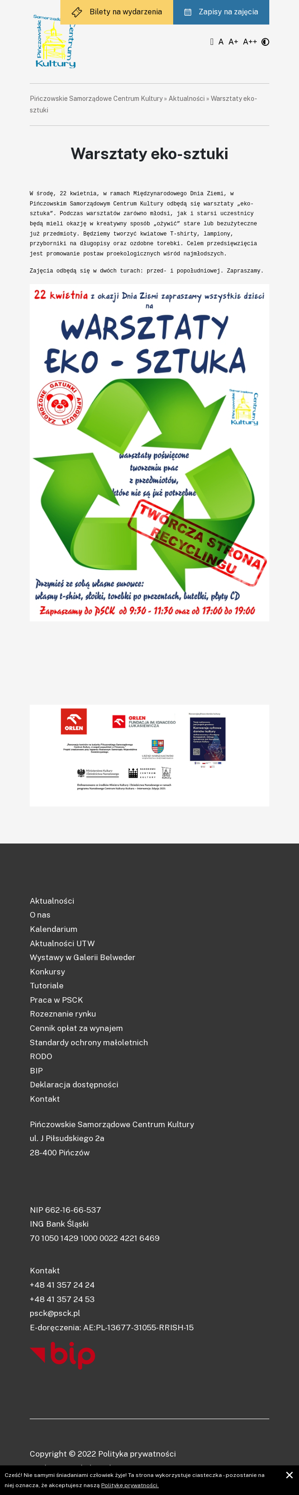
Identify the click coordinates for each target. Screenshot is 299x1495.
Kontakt (45, 1099)
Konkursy (47, 971)
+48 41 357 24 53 (62, 1299)
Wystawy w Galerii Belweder (83, 957)
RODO (41, 1056)
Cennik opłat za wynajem (76, 1028)
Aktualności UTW (62, 943)
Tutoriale (47, 985)
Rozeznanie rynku (63, 1013)
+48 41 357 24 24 (62, 1285)
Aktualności (187, 98)
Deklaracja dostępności (74, 1084)
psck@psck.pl (55, 1313)
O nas (40, 914)
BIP (36, 1070)
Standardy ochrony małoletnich (89, 1042)
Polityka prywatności (137, 1453)
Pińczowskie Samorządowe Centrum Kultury (96, 98)
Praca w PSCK (56, 1000)
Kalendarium (54, 929)
